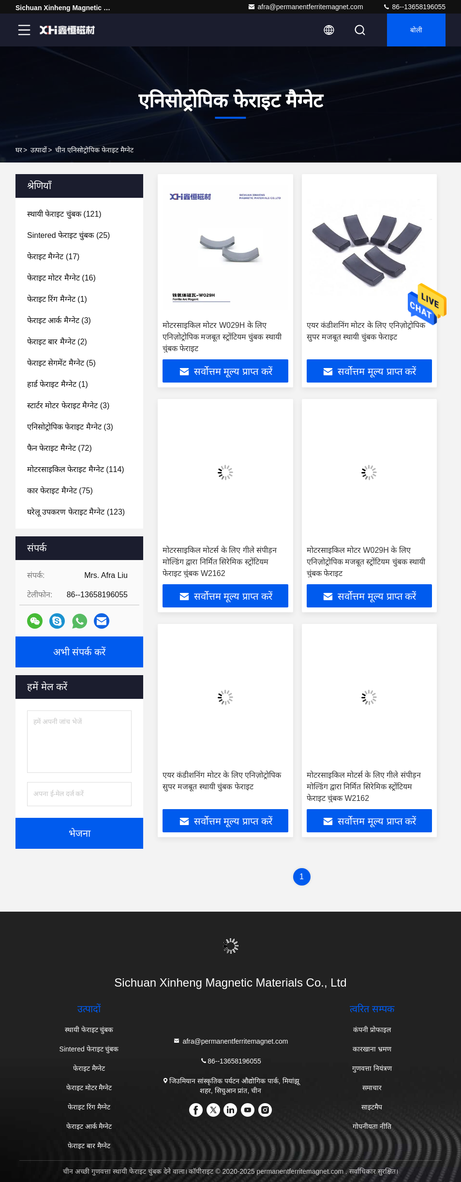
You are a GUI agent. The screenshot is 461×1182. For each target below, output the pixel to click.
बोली (416, 30)
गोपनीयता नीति (372, 1126)
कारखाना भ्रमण (372, 1049)
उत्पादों (38, 150)
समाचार (372, 1088)
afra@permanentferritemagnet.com (305, 7)
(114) (75, 469)
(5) (61, 363)
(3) (59, 320)
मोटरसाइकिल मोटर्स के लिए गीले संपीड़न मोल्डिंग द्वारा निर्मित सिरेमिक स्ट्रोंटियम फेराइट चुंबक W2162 (220, 561)
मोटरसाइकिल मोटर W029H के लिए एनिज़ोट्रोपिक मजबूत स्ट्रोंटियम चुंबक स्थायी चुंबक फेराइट (222, 337)
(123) (76, 512)
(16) (61, 278)
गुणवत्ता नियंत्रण (372, 1068)
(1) (57, 299)
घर (18, 150)
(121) (64, 214)
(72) (59, 448)
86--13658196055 (414, 7)
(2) (57, 342)
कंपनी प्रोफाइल (372, 1030)
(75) (60, 491)
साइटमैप (371, 1107)
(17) (53, 256)
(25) (68, 235)
